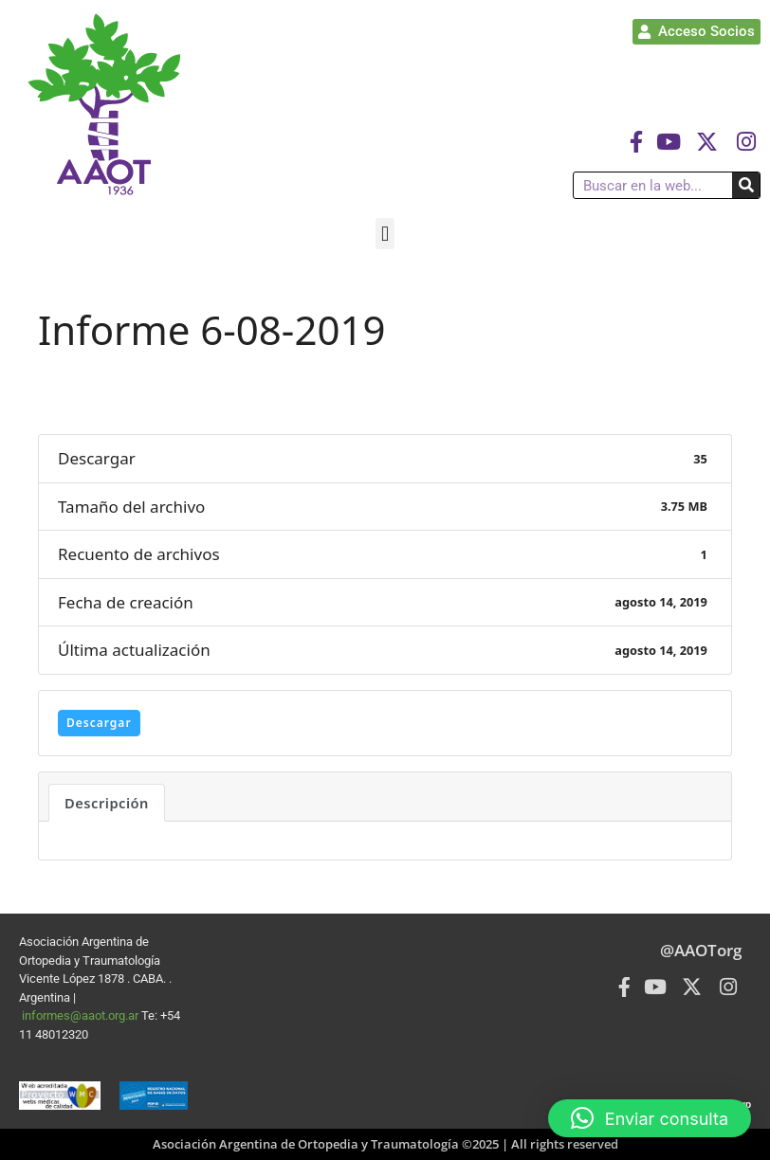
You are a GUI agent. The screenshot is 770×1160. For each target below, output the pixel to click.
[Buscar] (746, 185)
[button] (385, 233)
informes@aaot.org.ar (81, 1015)
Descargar (99, 723)
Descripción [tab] (106, 802)
